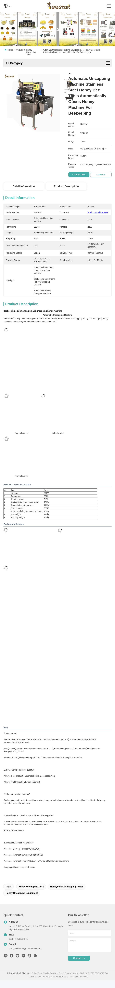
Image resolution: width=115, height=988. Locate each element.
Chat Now (101, 174)
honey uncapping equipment (21, 893)
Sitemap (25, 973)
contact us (79, 958)
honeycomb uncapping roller (66, 886)
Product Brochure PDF (98, 212)
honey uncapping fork (31, 886)
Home (10, 50)
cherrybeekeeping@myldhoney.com (25, 948)
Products (20, 50)
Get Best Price (79, 175)
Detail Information (24, 186)
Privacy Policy (13, 973)
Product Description (66, 186)
